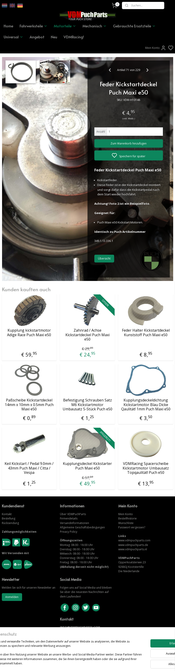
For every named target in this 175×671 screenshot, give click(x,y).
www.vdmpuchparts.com (134, 540)
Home (8, 25)
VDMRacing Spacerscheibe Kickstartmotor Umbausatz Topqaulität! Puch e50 (146, 468)
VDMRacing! (74, 36)
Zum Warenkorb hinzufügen (129, 143)
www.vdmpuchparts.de (133, 545)
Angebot (37, 36)
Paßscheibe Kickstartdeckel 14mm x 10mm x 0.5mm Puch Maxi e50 (29, 404)
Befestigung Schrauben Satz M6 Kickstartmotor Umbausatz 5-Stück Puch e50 (87, 404)
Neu (54, 36)
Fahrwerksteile (33, 25)
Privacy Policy (68, 532)
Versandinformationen (74, 523)
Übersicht (104, 258)
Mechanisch (94, 25)
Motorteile (65, 25)
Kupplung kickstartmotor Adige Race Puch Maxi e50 (29, 332)
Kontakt (7, 514)
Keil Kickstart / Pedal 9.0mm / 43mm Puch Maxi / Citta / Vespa (29, 468)
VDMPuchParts (76, 514)
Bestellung (8, 518)
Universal (13, 36)
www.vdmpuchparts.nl (132, 549)
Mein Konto (155, 48)
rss (112, 662)
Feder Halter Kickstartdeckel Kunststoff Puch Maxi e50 (146, 332)
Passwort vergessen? (131, 527)
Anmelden (11, 597)
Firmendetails (68, 518)
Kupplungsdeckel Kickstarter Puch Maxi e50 (87, 465)
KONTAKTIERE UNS (73, 632)
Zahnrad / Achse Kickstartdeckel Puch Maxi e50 (87, 334)
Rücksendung (10, 523)
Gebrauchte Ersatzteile (134, 25)
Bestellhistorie (127, 518)
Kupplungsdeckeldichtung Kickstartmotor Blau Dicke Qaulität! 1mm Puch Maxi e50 (145, 404)
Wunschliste (126, 523)
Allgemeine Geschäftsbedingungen (82, 527)
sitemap (103, 662)
